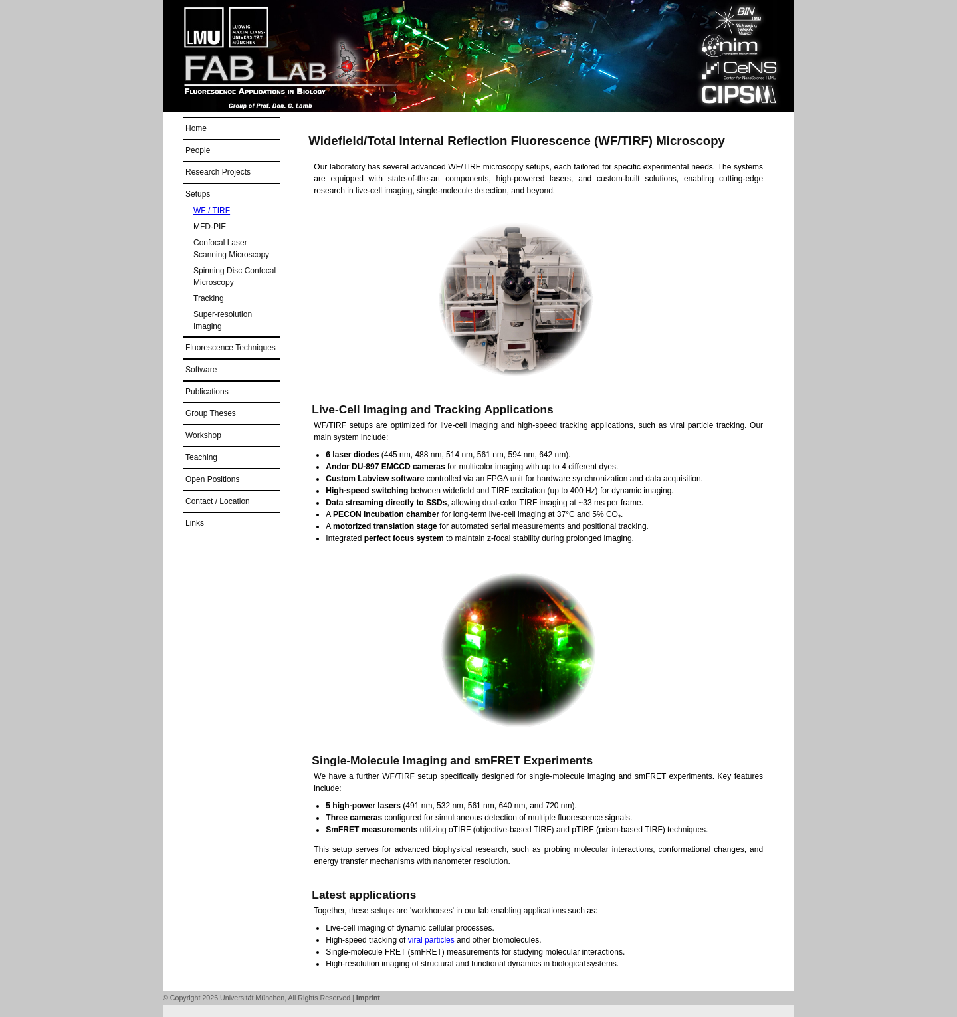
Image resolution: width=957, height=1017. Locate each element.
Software (201, 369)
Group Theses (210, 413)
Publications (207, 391)
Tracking (208, 298)
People (197, 150)
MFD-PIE (209, 226)
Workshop (203, 435)
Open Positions (212, 479)
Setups (197, 194)
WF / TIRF (211, 210)
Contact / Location (217, 501)
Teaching (201, 457)
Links (194, 523)
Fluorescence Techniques (230, 347)
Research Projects (218, 172)
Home (196, 128)
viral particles (431, 940)
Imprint (368, 998)
